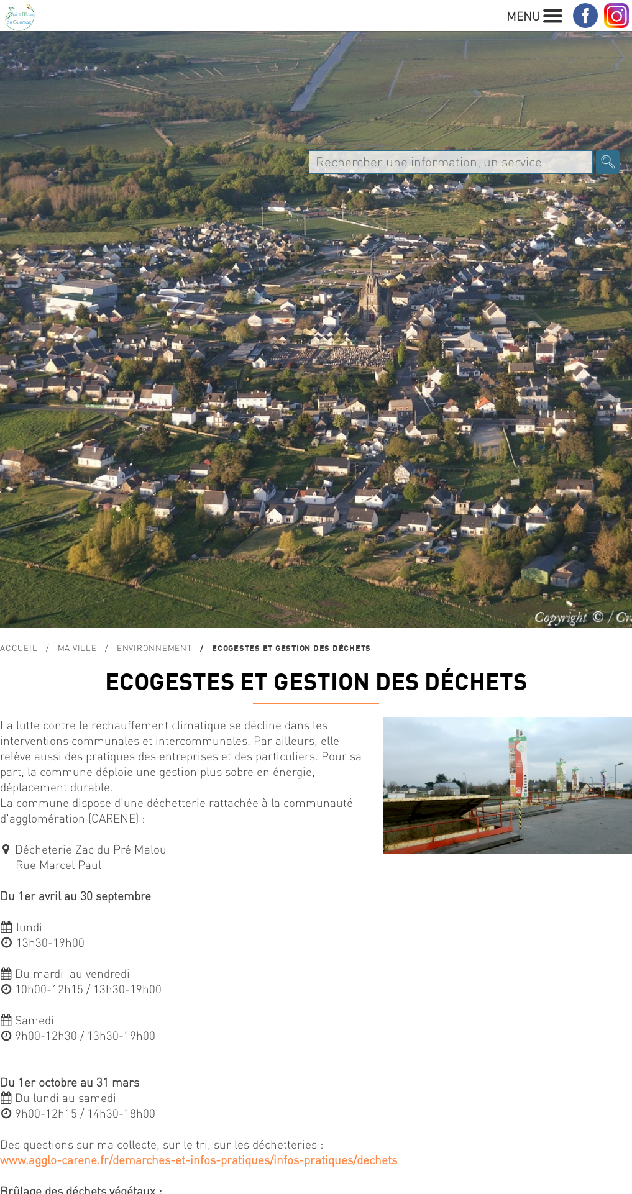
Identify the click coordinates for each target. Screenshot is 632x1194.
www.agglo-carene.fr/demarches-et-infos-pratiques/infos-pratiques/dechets (198, 1159)
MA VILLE (77, 647)
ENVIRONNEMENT (154, 647)
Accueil (18, 647)
